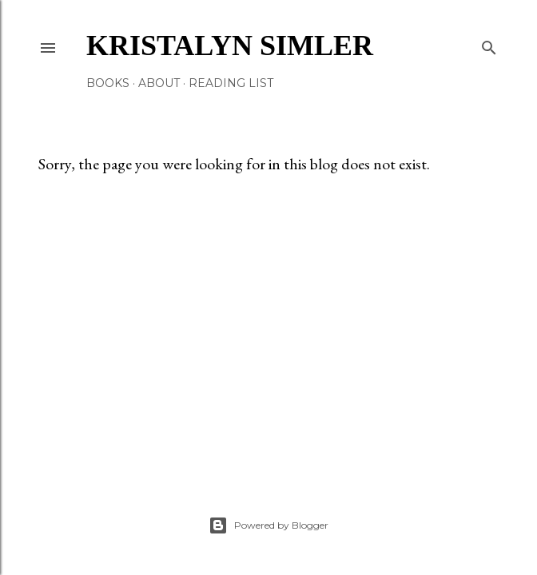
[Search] (489, 44)
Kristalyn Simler (229, 45)
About (159, 83)
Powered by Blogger (268, 525)
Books (107, 83)
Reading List (231, 83)
